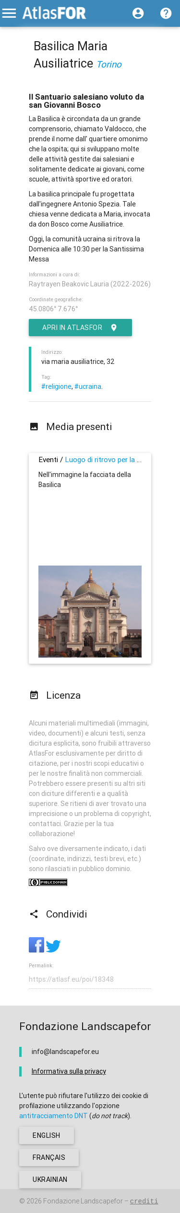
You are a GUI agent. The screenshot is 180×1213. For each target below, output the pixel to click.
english (46, 1135)
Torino (108, 64)
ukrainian (50, 1179)
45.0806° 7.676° (53, 309)
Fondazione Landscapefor (83, 1201)
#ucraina (87, 386)
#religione (56, 386)
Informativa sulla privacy (69, 1071)
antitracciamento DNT (53, 1115)
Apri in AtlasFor (80, 327)
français (49, 1157)
